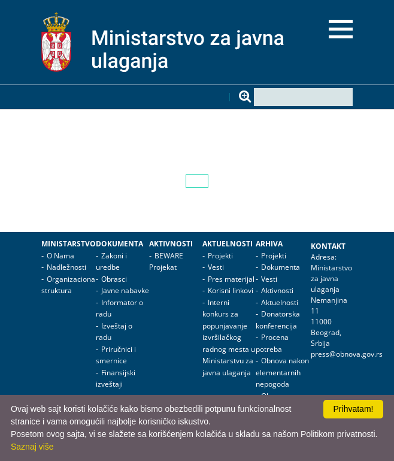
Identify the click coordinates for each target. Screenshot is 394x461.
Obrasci (114, 279)
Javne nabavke (125, 290)
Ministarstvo (68, 244)
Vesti (216, 267)
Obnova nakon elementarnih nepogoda (282, 372)
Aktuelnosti (227, 244)
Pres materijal (231, 279)
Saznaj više (32, 446)
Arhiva (269, 244)
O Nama (60, 256)
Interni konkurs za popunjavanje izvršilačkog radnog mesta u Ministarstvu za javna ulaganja (228, 337)
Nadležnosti (66, 267)
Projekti (220, 256)
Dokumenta (119, 244)
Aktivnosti (171, 244)
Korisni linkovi (230, 290)
